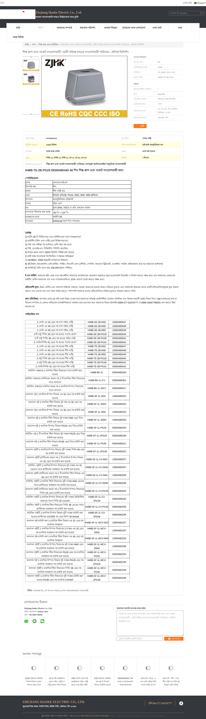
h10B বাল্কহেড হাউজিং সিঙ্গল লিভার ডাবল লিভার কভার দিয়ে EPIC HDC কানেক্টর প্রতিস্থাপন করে (34, 684)
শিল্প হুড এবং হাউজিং (48, 44)
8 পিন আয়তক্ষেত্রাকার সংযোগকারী (74, 590)
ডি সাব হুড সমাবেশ (52, 590)
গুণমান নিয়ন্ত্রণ (110, 28)
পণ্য (41, 28)
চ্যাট (140, 126)
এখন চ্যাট (187, 3)
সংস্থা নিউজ (18, 37)
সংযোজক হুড (38, 590)
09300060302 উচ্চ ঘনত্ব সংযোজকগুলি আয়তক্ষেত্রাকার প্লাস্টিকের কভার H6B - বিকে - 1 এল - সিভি (125, 684)
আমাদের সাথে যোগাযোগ (133, 28)
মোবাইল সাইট (48, 716)
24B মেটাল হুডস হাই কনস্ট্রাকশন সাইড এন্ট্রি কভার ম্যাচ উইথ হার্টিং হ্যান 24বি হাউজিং (79, 683)
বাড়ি (18, 28)
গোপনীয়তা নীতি (61, 716)
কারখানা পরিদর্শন (87, 28)
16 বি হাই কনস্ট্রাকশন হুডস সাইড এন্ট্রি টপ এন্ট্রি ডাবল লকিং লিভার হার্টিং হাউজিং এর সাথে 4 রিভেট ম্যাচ (56, 684)
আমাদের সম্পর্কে (64, 28)
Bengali (201, 3)
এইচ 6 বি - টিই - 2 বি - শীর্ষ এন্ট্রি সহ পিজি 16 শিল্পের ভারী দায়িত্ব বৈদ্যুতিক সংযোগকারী (171, 683)
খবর (180, 28)
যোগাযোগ (174, 639)
